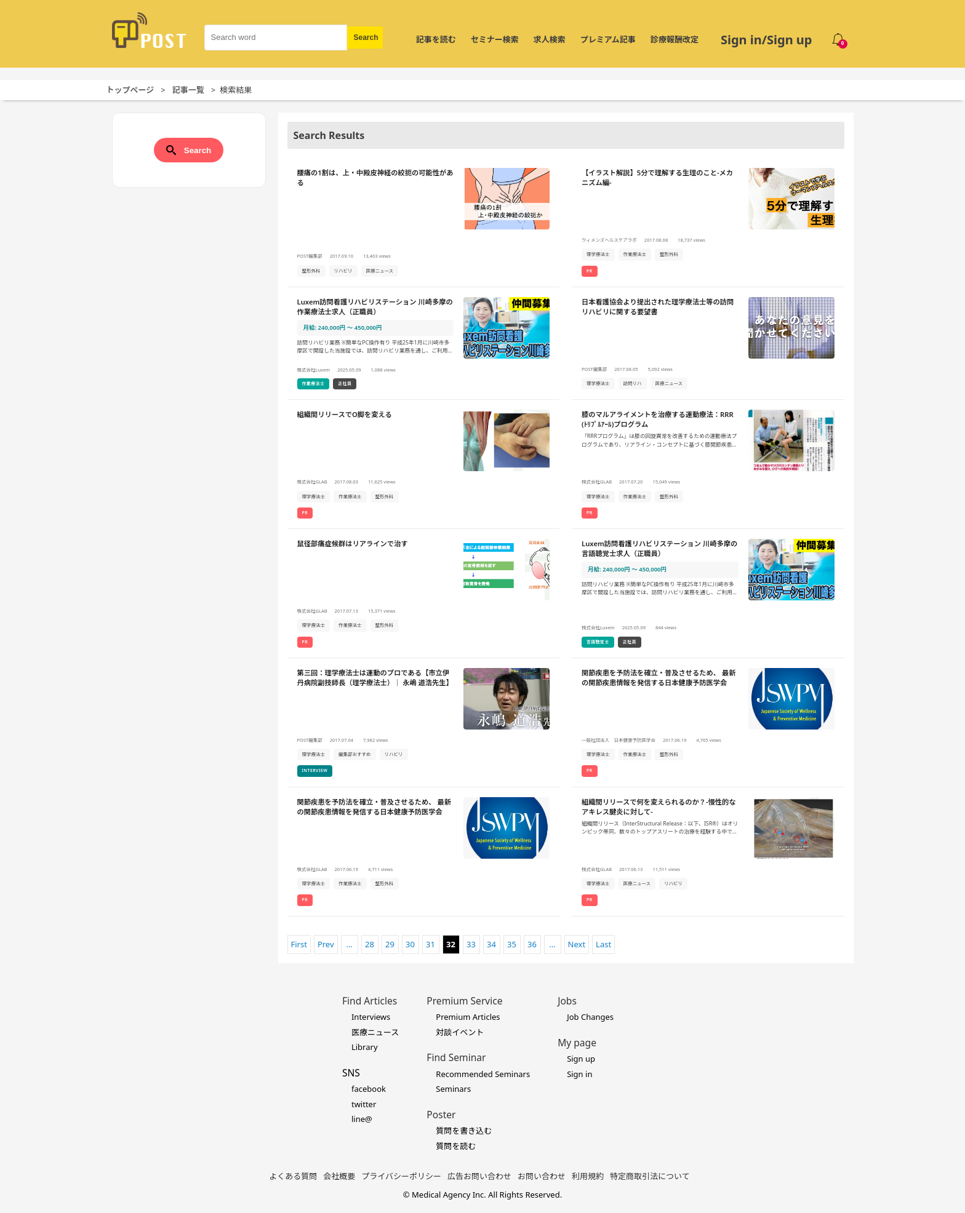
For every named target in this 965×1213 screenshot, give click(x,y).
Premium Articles (468, 1016)
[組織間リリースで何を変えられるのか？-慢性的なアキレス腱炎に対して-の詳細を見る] (708, 852)
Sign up (581, 1058)
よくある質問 (293, 1176)
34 (491, 944)
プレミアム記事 (608, 39)
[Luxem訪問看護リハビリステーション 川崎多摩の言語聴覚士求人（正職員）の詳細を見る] (708, 593)
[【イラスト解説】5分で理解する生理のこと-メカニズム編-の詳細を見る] (708, 222)
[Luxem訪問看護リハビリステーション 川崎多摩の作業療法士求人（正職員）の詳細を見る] (423, 343)
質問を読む (456, 1145)
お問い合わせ (542, 1176)
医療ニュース (375, 1032)
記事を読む (436, 39)
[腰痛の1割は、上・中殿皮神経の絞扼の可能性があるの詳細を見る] (423, 222)
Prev (326, 944)
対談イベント (460, 1032)
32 (450, 944)
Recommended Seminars (483, 1074)
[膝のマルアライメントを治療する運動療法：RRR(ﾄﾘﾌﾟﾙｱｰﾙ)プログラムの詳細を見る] (708, 464)
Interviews (370, 1016)
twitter (363, 1104)
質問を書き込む (464, 1130)
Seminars (453, 1088)
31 (430, 944)
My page (577, 1042)
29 (389, 944)
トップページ (130, 89)
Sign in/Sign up (766, 39)
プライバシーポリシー (401, 1176)
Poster (440, 1114)
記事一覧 (188, 89)
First (299, 944)
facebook (368, 1088)
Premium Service (464, 1001)
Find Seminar (456, 1057)
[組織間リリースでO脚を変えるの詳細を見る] (423, 464)
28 (369, 944)
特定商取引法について (650, 1176)
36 (532, 944)
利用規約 (588, 1176)
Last (603, 944)
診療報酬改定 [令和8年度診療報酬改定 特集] (675, 39)
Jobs (567, 1001)
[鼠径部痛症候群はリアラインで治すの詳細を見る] (423, 593)
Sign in (579, 1074)
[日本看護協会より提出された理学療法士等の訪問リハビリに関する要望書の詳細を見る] (708, 343)
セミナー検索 (495, 39)
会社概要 (339, 1176)
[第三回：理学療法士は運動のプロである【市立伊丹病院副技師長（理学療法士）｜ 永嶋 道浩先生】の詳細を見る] (423, 722)
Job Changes (590, 1016)
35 (511, 944)
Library (364, 1046)
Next (577, 944)
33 (471, 944)
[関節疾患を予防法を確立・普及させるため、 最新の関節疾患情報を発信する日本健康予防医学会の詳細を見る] (708, 722)
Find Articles (369, 1001)
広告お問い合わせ (479, 1176)
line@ (361, 1118)
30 (410, 944)
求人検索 (550, 39)
